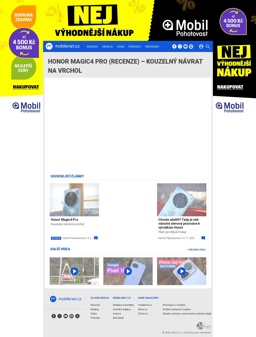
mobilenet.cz (145, 304)
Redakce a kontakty (123, 304)
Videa (120, 46)
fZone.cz (143, 313)
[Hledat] (207, 47)
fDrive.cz (142, 309)
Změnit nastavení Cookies (177, 309)
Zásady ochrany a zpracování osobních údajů (187, 313)
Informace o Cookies (174, 304)
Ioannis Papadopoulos (74, 238)
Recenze (92, 46)
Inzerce (117, 313)
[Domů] (63, 46)
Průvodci (134, 46)
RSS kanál (118, 317)
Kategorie (152, 46)
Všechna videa (196, 249)
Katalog (107, 46)
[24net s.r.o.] (204, 328)
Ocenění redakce (122, 309)
